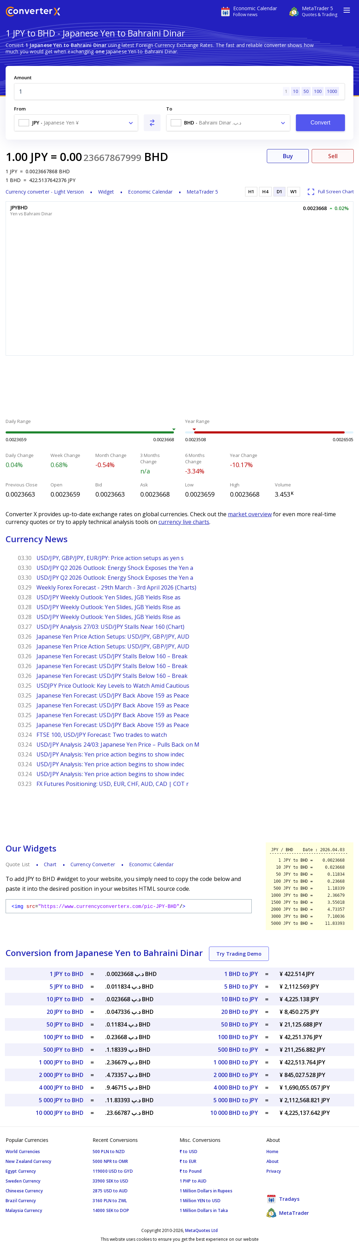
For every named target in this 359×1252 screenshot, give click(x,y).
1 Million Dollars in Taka (204, 1210)
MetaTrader (287, 1213)
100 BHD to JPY (238, 1037)
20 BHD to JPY (239, 1012)
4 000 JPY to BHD (61, 1087)
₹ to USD (188, 1152)
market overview (250, 514)
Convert (321, 123)
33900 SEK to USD (111, 1181)
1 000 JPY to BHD (61, 1062)
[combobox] (76, 123)
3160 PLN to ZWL (110, 1201)
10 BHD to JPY (239, 999)
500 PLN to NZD (109, 1152)
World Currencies (23, 1152)
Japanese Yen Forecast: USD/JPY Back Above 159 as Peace (112, 695)
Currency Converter (92, 864)
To (169, 109)
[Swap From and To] (152, 122)
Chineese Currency (24, 1191)
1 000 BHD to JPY (236, 1062)
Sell (333, 156)
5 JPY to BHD (66, 986)
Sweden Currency (23, 1181)
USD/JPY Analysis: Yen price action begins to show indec (110, 754)
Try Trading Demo (239, 953)
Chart (50, 864)
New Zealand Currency (28, 1161)
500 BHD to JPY (238, 1050)
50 (306, 91)
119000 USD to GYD (113, 1171)
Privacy (273, 1171)
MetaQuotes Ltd (201, 1230)
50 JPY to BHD (65, 1024)
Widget (106, 191)
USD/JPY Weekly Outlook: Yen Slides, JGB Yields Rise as (108, 597)
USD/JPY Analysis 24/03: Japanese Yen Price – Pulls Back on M (117, 744)
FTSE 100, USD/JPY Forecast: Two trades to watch (101, 735)
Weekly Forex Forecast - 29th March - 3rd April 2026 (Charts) (116, 587)
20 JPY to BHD (65, 1012)
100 (317, 91)
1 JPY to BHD (66, 974)
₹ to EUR (188, 1161)
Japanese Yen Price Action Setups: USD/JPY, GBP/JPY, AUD (113, 636)
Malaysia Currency (24, 1210)
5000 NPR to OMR (110, 1161)
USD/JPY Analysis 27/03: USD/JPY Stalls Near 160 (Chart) (110, 627)
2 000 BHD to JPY (236, 1075)
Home (272, 1152)
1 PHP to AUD (193, 1181)
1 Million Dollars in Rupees (206, 1191)
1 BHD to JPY (241, 974)
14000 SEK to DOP (111, 1210)
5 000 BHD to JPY (236, 1100)
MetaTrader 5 (202, 191)
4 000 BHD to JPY (236, 1087)
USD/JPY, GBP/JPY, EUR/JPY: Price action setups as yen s (110, 558)
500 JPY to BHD (63, 1050)
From (20, 109)
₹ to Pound (191, 1171)
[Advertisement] (179, 387)
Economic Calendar (150, 191)
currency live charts (183, 522)
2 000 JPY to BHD (61, 1075)
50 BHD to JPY (239, 1024)
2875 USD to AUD (110, 1191)
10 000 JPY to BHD (59, 1113)
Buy (288, 156)
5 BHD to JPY (241, 986)
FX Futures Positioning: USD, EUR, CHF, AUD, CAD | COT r (112, 784)
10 (295, 91)
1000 (332, 91)
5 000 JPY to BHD (61, 1100)
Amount (23, 77)
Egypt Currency (21, 1171)
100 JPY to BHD (63, 1037)
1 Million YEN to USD (200, 1201)
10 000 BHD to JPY (234, 1113)
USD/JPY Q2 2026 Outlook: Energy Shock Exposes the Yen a (115, 568)
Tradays (282, 1199)
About (272, 1161)
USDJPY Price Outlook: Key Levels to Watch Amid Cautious (113, 685)
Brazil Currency (21, 1201)
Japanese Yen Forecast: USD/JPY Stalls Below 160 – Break (112, 656)
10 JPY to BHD (65, 999)
